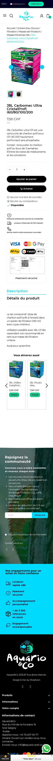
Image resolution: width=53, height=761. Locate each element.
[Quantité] (16, 169)
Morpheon (35, 680)
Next (42, 67)
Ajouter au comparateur (22, 201)
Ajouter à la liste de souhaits (24, 197)
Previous (11, 67)
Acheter (26, 188)
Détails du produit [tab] (23, 298)
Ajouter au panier (26, 179)
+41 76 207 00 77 (29, 734)
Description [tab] (17, 291)
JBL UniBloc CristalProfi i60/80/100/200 (16, 384)
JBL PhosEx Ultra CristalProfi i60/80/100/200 (37, 384)
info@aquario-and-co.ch (32, 745)
